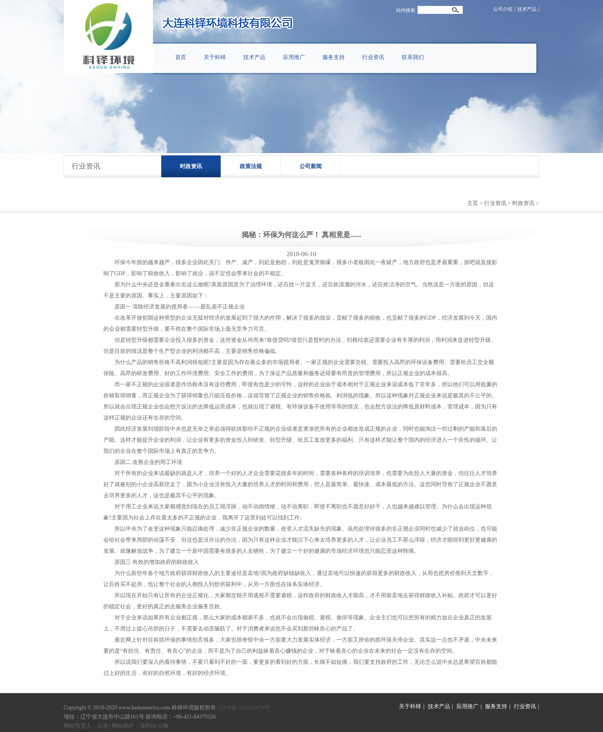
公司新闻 (311, 166)
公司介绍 (502, 9)
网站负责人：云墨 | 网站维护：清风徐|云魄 (116, 726)
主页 (472, 203)
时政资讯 (191, 166)
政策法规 (251, 166)
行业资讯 (495, 203)
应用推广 (467, 706)
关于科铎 (410, 706)
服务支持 (496, 706)
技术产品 (526, 9)
